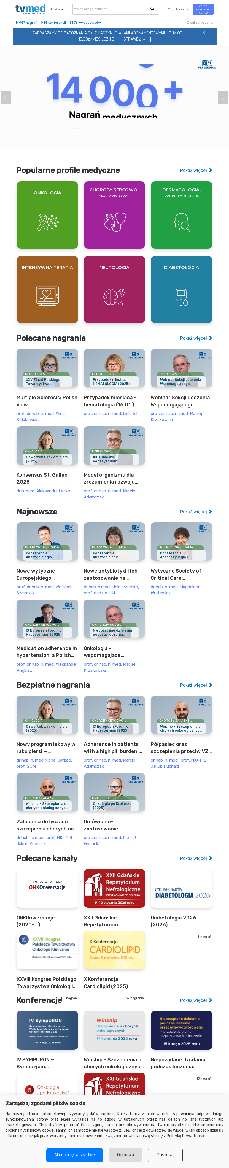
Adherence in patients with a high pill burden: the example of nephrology (111, 748)
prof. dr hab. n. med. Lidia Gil (110, 413)
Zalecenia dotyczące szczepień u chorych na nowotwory (45, 825)
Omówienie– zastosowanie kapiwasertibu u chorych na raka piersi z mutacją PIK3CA (114, 825)
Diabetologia (181, 267)
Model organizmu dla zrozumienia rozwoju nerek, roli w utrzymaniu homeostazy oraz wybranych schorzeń (113, 479)
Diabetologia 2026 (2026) (173, 921)
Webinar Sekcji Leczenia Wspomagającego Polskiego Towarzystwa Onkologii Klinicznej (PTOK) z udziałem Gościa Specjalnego (180, 401)
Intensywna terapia (47, 267)
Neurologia (114, 267)
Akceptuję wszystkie (74, 1155)
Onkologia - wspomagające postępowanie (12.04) (111, 652)
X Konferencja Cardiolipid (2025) (106, 982)
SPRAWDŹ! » (134, 39)
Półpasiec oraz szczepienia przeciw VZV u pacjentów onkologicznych (181, 748)
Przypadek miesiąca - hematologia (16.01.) (110, 401)
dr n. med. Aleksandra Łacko (43, 491)
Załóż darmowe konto (203, 9)
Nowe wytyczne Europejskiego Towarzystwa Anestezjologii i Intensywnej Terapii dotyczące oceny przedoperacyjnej (40, 575)
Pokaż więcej (196, 170)
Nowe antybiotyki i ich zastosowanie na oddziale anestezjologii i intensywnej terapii (113, 575)
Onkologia (47, 192)
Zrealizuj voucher (200, 23)
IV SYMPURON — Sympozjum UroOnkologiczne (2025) (46, 1063)
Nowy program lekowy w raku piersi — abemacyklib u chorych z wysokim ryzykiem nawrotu (47, 748)
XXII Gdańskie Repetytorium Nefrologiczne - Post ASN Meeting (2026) (109, 922)
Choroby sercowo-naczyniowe (114, 192)
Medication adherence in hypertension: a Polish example (47, 652)
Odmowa (125, 1155)
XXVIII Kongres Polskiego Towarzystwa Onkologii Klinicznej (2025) (46, 983)
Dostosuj (166, 1155)
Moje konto (178, 9)
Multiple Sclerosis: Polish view (47, 401)
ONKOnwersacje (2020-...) (36, 921)
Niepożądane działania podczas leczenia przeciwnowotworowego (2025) (181, 1063)
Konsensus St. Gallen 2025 (42, 478)
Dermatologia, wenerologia (181, 192)
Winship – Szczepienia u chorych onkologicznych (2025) (113, 1063)
